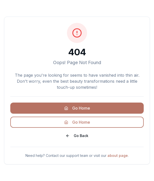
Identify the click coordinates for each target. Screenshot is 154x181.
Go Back (77, 135)
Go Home (77, 108)
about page (117, 155)
